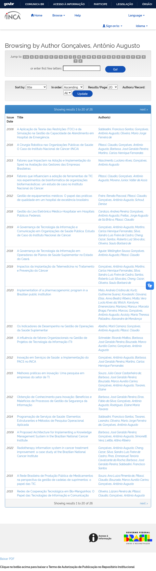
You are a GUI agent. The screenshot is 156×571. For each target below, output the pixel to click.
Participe (100, 4)
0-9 (26, 57)
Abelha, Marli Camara (112, 326)
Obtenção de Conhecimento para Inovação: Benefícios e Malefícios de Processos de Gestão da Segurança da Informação (54, 401)
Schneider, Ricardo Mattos (114, 337)
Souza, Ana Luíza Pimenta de (116, 475)
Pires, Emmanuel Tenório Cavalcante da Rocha (118, 458)
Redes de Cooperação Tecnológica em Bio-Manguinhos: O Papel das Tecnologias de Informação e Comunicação (55, 493)
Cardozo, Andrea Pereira (113, 211)
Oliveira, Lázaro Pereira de (114, 491)
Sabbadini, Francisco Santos (116, 129)
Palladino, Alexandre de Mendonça (120, 318)
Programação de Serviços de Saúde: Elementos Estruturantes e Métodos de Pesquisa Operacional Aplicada (50, 420)
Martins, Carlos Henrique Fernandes (120, 153)
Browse (58, 15)
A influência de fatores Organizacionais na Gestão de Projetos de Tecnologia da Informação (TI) (52, 339)
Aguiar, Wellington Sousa (114, 250)
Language (136, 15)
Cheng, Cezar (135, 278)
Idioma (142, 26)
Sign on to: (112, 26)
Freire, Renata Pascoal (112, 195)
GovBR (8, 3)
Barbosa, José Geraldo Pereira (129, 149)
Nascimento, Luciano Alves (115, 160)
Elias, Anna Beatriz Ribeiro (114, 298)
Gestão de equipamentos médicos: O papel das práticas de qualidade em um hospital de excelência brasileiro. (54, 198)
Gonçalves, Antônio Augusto (116, 200)
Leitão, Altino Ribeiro (118, 440)
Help (78, 15)
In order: (56, 87)
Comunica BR (34, 4)
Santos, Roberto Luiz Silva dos (126, 239)
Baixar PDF (7, 558)
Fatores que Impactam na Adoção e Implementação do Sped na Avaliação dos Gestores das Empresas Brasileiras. (54, 164)
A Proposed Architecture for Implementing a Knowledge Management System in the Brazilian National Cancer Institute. (54, 436)
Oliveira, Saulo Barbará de (114, 243)
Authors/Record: (133, 87)
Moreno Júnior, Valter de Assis (128, 180)
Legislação (124, 4)
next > (144, 109)
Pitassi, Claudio (107, 144)
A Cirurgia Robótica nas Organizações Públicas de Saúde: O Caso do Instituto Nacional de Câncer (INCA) (55, 147)
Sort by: (20, 87)
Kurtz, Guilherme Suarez (118, 292)
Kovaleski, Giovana (134, 294)
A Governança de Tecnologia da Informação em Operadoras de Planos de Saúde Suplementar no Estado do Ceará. (55, 255)
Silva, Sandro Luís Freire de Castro (119, 233)
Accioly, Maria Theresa (134, 314)
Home (36, 15)
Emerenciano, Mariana (112, 306)
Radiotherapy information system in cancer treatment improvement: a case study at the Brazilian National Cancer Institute (52, 452)
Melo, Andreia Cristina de (113, 290)
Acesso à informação (69, 4)
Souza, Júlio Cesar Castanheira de (119, 373)
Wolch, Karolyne (128, 302)
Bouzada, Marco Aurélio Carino (118, 381)
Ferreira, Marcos (117, 310)
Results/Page (97, 87)
